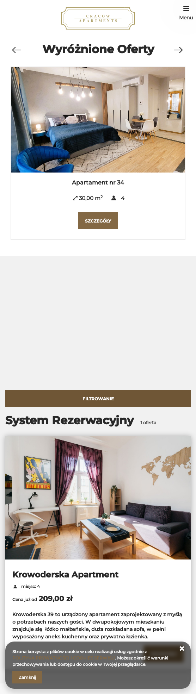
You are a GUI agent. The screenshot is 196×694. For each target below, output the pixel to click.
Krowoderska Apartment (65, 575)
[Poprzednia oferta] (16, 50)
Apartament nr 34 (98, 182)
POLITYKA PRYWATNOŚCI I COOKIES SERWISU (63, 658)
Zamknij (27, 677)
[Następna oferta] (178, 50)
